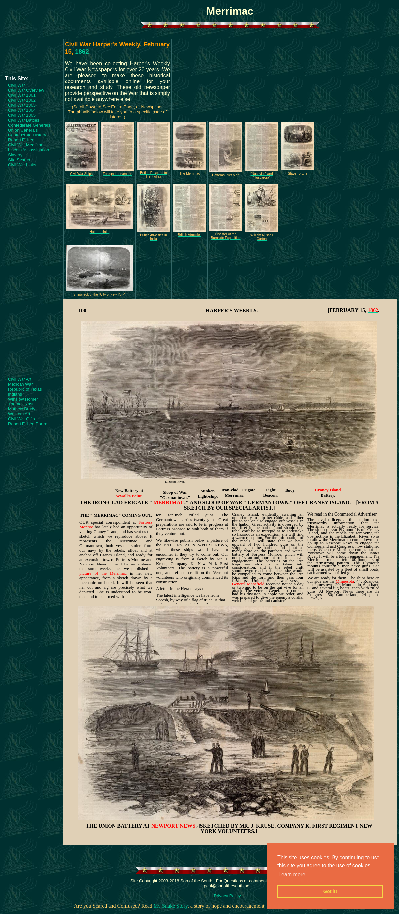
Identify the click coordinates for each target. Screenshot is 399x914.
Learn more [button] (291, 874)
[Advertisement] (31, 55)
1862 (82, 51)
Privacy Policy (227, 895)
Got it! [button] (330, 891)
